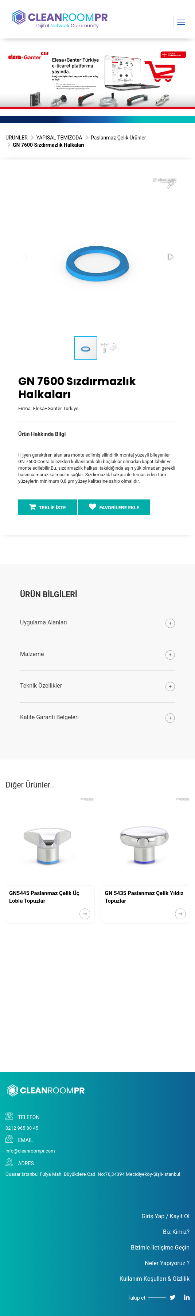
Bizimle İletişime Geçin (160, 1247)
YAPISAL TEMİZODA (59, 138)
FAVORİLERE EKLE (114, 506)
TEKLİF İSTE (47, 506)
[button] (170, 184)
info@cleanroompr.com (30, 1151)
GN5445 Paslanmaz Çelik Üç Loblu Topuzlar (44, 897)
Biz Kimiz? (176, 1231)
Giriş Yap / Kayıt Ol (165, 1216)
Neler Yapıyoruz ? (167, 1263)
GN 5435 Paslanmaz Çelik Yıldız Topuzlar (144, 897)
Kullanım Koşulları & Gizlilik (155, 1278)
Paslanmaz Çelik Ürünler (118, 138)
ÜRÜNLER (16, 138)
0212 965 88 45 (21, 1128)
